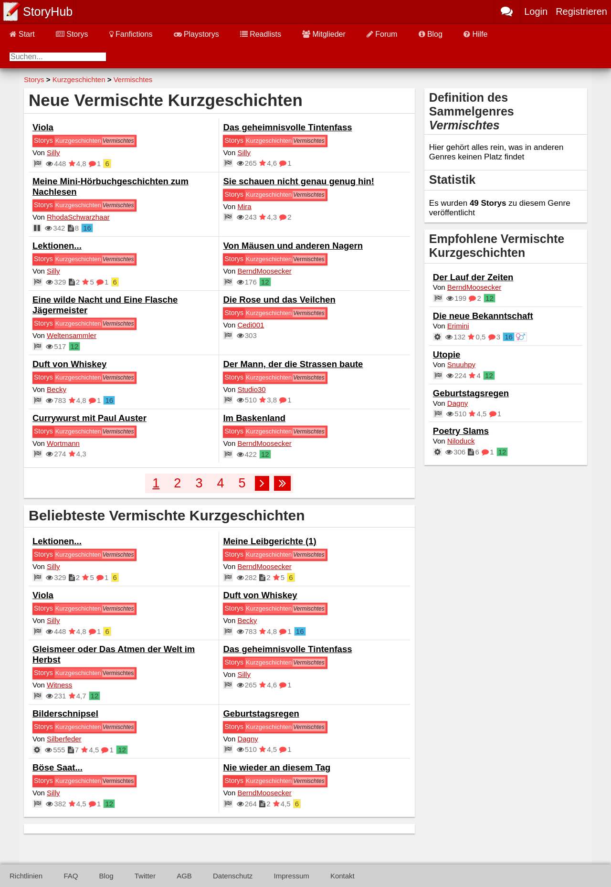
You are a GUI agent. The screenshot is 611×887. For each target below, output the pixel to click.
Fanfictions (130, 34)
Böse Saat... (57, 767)
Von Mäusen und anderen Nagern (293, 246)
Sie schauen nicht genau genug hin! (298, 181)
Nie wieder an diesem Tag (276, 767)
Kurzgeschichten (78, 140)
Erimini (458, 326)
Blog (430, 34)
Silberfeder (64, 739)
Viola (42, 127)
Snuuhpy (461, 364)
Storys (72, 34)
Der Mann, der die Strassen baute (293, 364)
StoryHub (48, 11)
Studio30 (251, 389)
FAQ (70, 876)
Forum (382, 34)
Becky (56, 389)
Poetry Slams (461, 431)
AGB (184, 876)
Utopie (447, 354)
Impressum (291, 876)
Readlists (260, 34)
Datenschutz (233, 876)
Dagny (247, 739)
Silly (53, 152)
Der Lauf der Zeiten (473, 277)
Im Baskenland (254, 418)
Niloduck (461, 441)
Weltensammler (71, 335)
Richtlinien (26, 876)
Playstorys (196, 34)
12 (265, 282)
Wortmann (63, 443)
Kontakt (342, 876)
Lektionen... (57, 246)
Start (22, 34)
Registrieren (581, 11)
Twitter (145, 876)
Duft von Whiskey (69, 364)
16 (87, 228)
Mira (244, 206)
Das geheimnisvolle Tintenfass (287, 127)
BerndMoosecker (264, 271)
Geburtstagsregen (261, 713)
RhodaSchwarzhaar (78, 217)
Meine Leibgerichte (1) (269, 541)
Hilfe (475, 34)
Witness (59, 685)
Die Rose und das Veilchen (279, 300)
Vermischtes (308, 259)
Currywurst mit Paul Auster (89, 418)
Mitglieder (323, 34)
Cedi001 (250, 325)
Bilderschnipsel (65, 713)
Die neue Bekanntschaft (483, 316)
